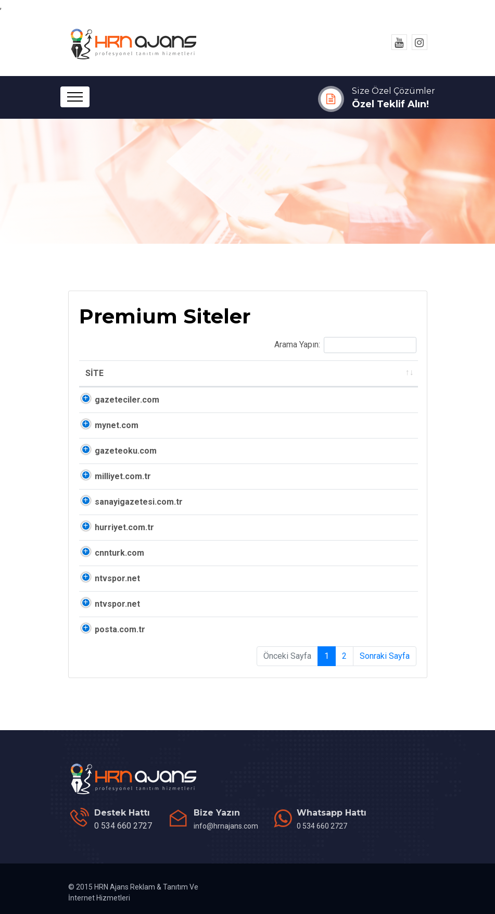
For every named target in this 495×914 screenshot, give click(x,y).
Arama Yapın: (345, 345)
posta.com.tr (120, 629)
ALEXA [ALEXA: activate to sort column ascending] (306, 373)
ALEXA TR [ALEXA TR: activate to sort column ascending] (375, 373)
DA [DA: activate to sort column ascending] (215, 373)
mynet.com (116, 425)
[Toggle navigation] (75, 96)
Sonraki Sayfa (385, 656)
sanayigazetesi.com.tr (139, 502)
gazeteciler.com (127, 400)
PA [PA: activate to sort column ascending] (255, 373)
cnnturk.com (119, 553)
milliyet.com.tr (123, 476)
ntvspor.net (117, 578)
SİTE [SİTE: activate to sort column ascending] (94, 373)
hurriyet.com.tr (124, 527)
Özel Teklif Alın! (390, 104)
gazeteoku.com (126, 451)
